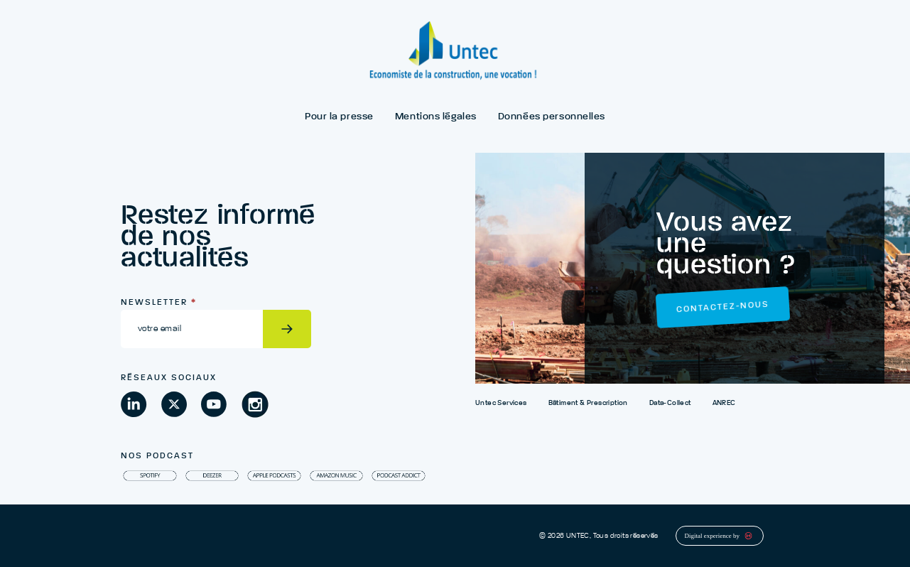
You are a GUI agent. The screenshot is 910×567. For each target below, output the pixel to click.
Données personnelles (551, 117)
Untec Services (501, 402)
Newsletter (159, 302)
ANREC (724, 402)
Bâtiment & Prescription (588, 402)
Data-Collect (670, 402)
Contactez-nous (722, 308)
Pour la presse (339, 117)
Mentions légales (436, 117)
